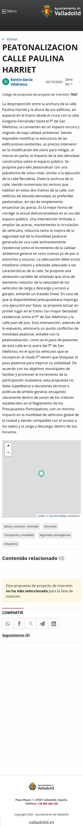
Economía (50, 526)
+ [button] (8, 446)
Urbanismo (11, 544)
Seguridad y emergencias (55, 535)
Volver (9, 39)
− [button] (8, 452)
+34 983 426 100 (48, 804)
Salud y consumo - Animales (21, 526)
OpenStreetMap (57, 516)
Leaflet (41, 516)
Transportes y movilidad (19, 535)
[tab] (16, 636)
